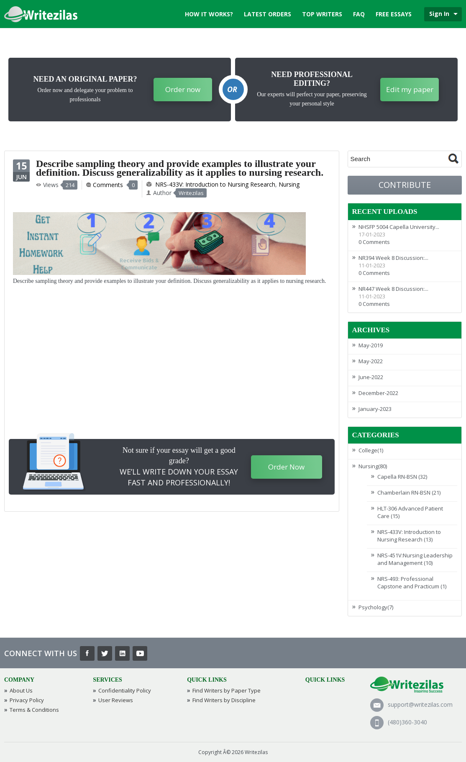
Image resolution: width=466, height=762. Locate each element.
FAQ (359, 14)
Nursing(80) (372, 466)
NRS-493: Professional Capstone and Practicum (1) (411, 582)
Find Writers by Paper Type (226, 690)
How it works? (209, 14)
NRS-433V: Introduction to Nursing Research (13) (409, 535)
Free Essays (394, 14)
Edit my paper (409, 89)
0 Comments (374, 242)
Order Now (286, 467)
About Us (21, 690)
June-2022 (370, 377)
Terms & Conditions (34, 709)
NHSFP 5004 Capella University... (398, 227)
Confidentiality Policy (124, 690)
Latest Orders (267, 14)
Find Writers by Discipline (224, 700)
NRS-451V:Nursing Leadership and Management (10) (415, 559)
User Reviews (115, 700)
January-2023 (375, 409)
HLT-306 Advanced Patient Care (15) (410, 512)
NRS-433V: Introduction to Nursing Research (215, 184)
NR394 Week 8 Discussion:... (393, 258)
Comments (108, 185)
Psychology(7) (375, 607)
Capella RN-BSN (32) (402, 476)
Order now (182, 89)
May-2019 (370, 345)
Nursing (289, 184)
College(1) (370, 450)
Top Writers (322, 14)
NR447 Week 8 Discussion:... (393, 288)
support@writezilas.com (411, 704)
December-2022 (378, 393)
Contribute (405, 184)
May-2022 (370, 361)
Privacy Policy (27, 700)
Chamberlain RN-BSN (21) (408, 492)
